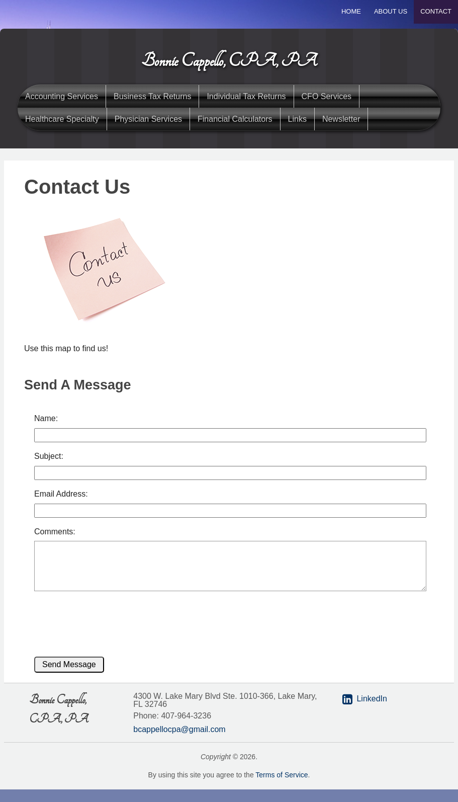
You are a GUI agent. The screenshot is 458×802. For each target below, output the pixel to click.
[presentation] (103, 619)
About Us (390, 11)
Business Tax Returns (152, 96)
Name (45, 418)
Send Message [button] (69, 664)
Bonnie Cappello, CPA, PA (229, 61)
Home (351, 11)
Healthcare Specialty (62, 119)
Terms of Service (281, 775)
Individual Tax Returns (246, 96)
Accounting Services (61, 96)
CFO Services (327, 96)
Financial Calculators (235, 119)
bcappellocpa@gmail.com (179, 729)
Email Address (59, 494)
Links (297, 119)
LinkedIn (371, 698)
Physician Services (148, 119)
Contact (435, 11)
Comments (53, 531)
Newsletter (341, 119)
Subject (47, 456)
